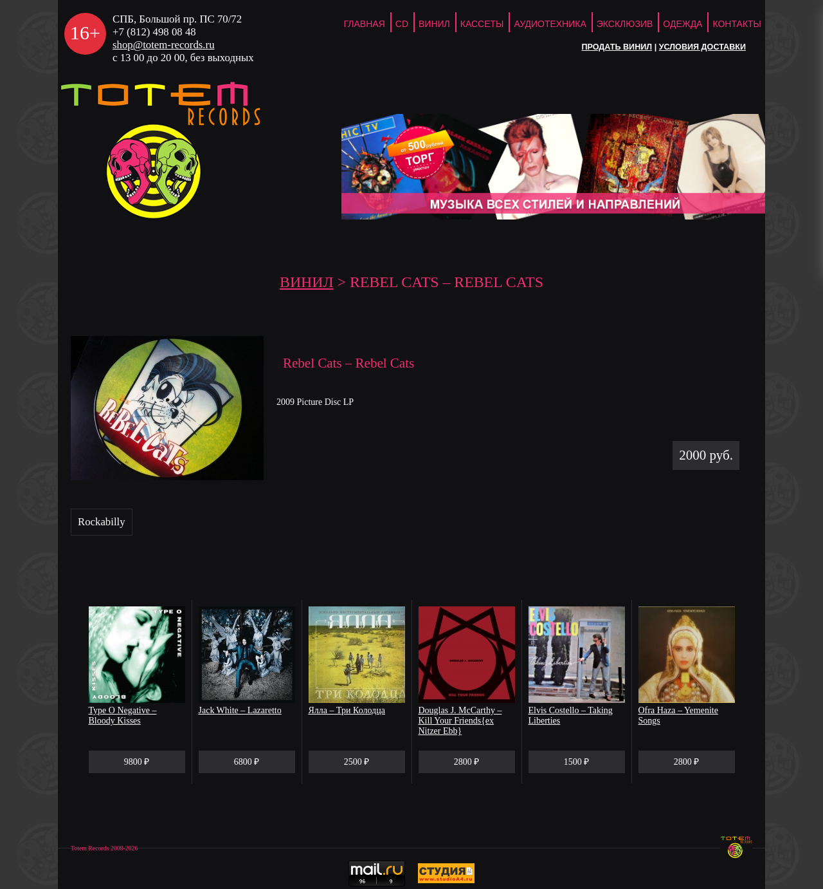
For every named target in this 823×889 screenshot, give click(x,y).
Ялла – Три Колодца (347, 710)
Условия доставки (702, 46)
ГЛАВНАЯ (364, 24)
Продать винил (616, 46)
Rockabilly (101, 522)
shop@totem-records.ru (164, 45)
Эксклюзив (625, 24)
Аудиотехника (550, 24)
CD (401, 24)
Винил (434, 24)
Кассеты (482, 24)
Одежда (682, 24)
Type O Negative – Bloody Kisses (123, 715)
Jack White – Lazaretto (240, 710)
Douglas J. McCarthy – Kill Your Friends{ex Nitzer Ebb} (460, 721)
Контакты (736, 24)
